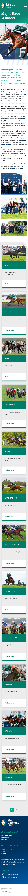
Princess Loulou (6, 145)
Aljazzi (20, 133)
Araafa (23, 94)
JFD (13, 893)
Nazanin (4, 138)
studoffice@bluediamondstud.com (13, 860)
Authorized (5, 90)
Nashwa (23, 140)
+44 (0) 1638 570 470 (8, 864)
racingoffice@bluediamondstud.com (13, 862)
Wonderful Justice (16, 168)
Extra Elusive (16, 136)
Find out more (9, 284)
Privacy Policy (4, 891)
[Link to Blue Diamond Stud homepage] (8, 5)
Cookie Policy (4, 890)
